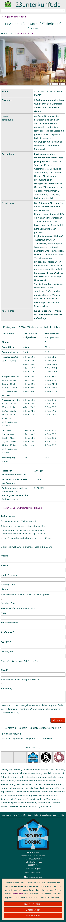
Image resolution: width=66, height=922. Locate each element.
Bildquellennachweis (48, 815)
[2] (50, 84)
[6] (60, 84)
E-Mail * (4, 670)
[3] (53, 84)
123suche (33, 881)
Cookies (61, 815)
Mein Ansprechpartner (33, 877)
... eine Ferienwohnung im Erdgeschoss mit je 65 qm (26, 538)
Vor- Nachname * (9, 622)
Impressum (6, 815)
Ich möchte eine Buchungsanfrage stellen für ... (25, 533)
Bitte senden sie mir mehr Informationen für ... (23, 526)
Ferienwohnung (11, 734)
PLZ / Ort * (6, 641)
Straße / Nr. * (7, 632)
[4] (55, 84)
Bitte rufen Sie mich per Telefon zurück (19, 661)
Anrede (4, 613)
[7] (62, 84)
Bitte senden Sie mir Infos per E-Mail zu (20, 679)
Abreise (4, 565)
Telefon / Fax (7, 651)
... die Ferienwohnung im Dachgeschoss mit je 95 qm (26, 546)
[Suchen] (31, 10)
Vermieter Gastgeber (33, 868)
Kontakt (16, 815)
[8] (64, 84)
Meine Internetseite (33, 873)
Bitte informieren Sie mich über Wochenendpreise (25, 594)
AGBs (23, 815)
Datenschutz (33, 815)
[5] (57, 84)
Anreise (4, 555)
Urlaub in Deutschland (24, 33)
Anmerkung (6, 688)
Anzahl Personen (9, 575)
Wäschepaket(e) (8, 584)
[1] (48, 84)
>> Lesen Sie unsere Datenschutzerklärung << (23, 507)
